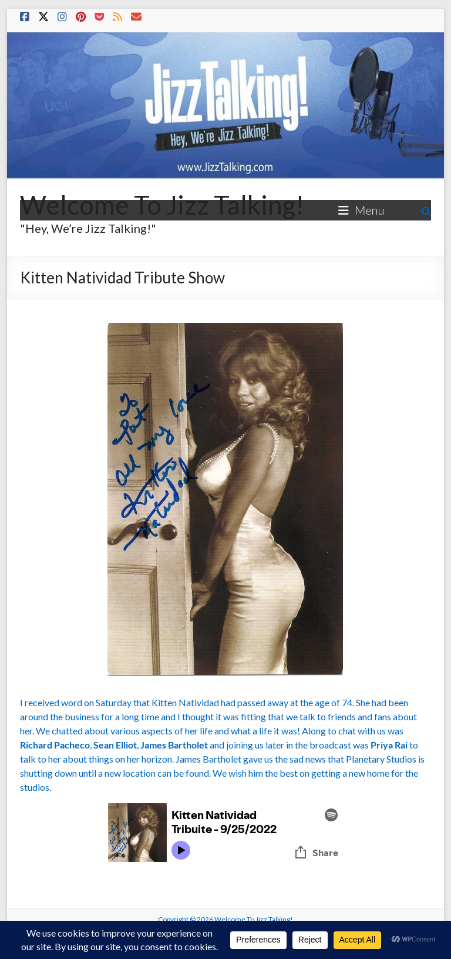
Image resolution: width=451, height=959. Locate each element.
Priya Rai (389, 744)
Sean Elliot (115, 744)
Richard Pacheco (55, 744)
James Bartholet (174, 744)
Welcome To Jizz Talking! (162, 204)
